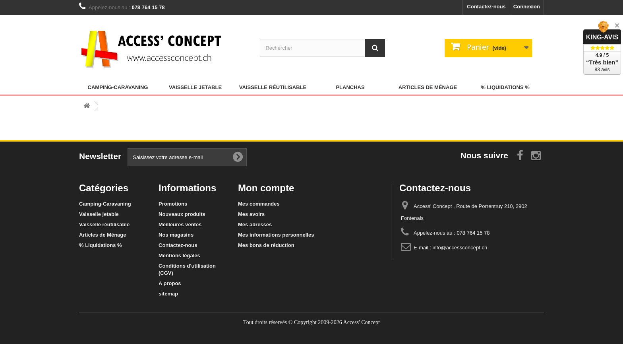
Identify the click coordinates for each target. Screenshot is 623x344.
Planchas (350, 87)
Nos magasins (176, 235)
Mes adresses (255, 224)
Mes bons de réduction (266, 245)
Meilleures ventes (180, 224)
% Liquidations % (505, 87)
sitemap (168, 294)
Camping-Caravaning (118, 87)
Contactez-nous (486, 7)
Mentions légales (179, 255)
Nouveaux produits (182, 214)
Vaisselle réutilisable (273, 87)
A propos (170, 283)
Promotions (173, 204)
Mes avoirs (251, 214)
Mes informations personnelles (276, 235)
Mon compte (266, 188)
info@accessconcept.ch (460, 248)
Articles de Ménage (428, 87)
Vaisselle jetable (195, 87)
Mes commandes (259, 204)
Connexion (526, 7)
